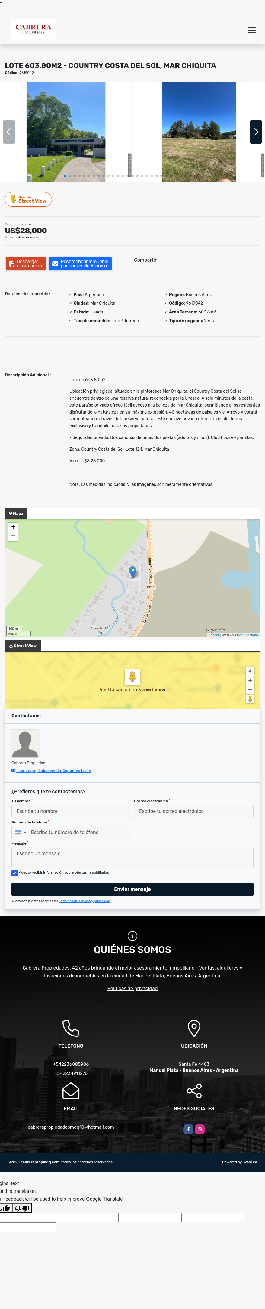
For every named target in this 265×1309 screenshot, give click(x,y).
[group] (66, 132)
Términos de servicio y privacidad (84, 901)
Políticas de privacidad (132, 988)
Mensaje (19, 843)
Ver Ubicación (116, 689)
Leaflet (214, 635)
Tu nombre (22, 800)
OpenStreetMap (247, 635)
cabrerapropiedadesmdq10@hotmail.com (53, 770)
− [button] (13, 536)
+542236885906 (71, 1064)
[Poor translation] (22, 1208)
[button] (65, 176)
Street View (29, 199)
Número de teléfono (30, 822)
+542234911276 (71, 1073)
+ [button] (13, 527)
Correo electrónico (152, 800)
